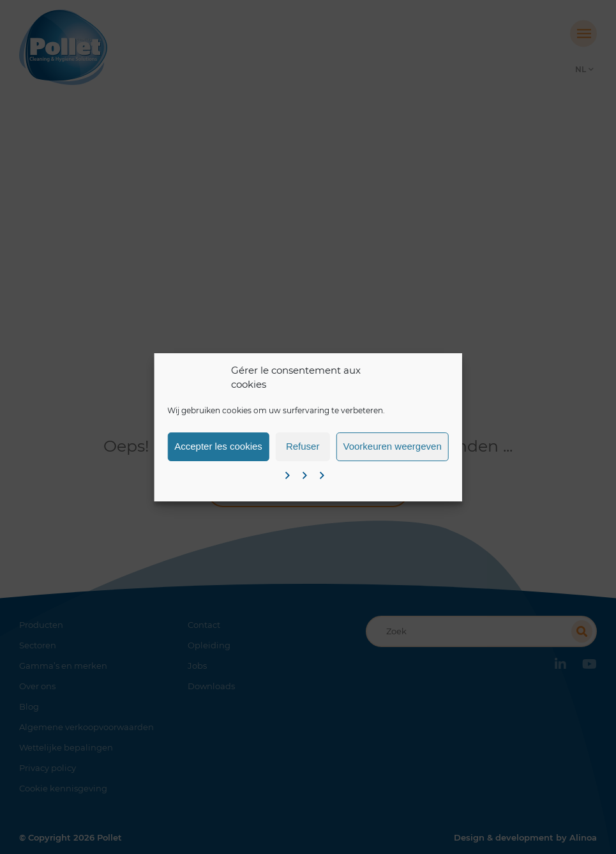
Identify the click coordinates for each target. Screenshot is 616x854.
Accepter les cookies (218, 446)
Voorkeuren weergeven (392, 446)
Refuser (303, 446)
